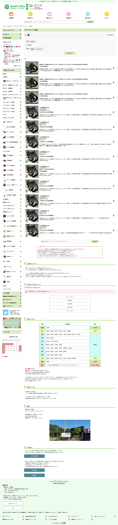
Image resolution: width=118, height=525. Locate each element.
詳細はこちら (17, 65)
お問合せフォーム (12, 503)
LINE (13, 508)
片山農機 (63, 523)
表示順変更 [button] (110, 35)
